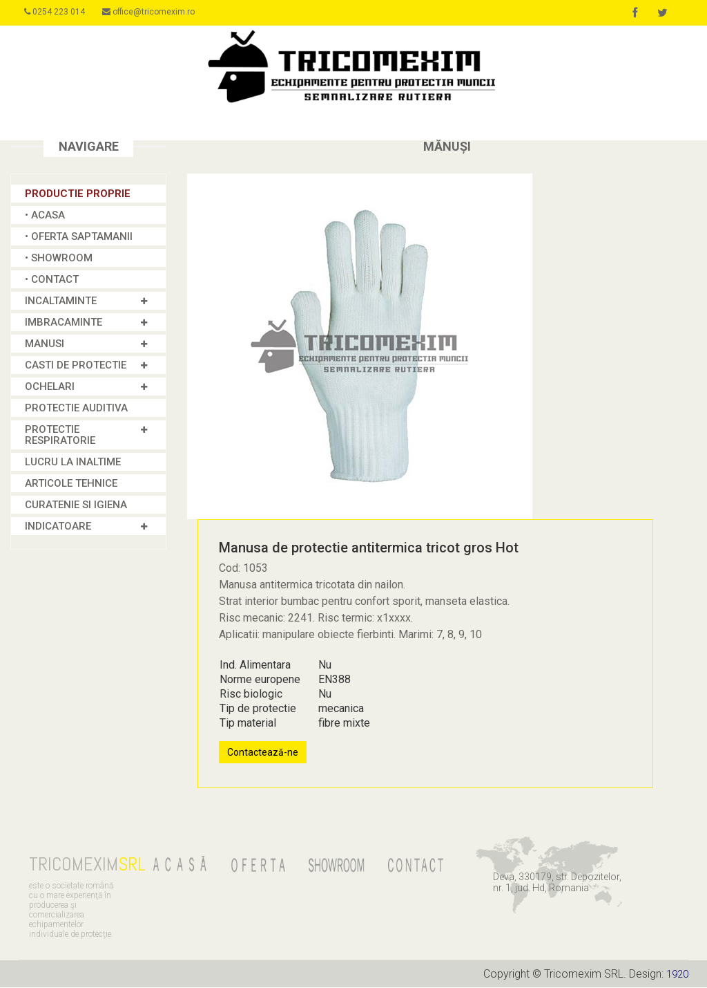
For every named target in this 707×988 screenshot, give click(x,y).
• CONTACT (52, 280)
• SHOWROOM (59, 258)
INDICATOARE (58, 527)
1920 (676, 974)
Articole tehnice (71, 484)
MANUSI (44, 344)
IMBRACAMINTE (63, 323)
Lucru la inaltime (73, 462)
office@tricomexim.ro (158, 12)
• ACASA (45, 215)
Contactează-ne (262, 752)
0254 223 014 (59, 12)
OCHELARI (50, 387)
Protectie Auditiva (76, 408)
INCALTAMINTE (61, 301)
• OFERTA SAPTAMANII (79, 237)
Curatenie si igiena (76, 505)
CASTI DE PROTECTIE (75, 366)
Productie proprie (77, 194)
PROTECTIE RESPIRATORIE (60, 435)
